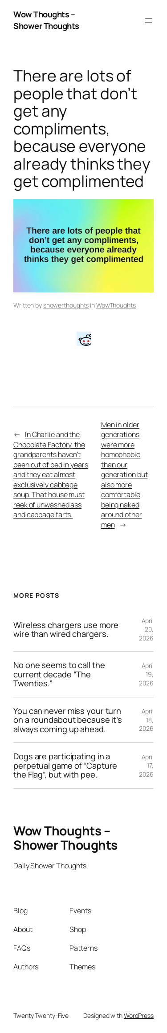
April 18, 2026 (146, 720)
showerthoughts (66, 305)
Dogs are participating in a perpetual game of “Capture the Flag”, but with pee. (65, 765)
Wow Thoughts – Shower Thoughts (46, 20)
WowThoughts (116, 305)
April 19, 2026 (146, 674)
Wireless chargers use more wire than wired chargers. (65, 629)
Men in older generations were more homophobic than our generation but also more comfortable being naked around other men (124, 475)
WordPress (139, 1015)
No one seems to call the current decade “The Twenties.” (59, 674)
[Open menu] (148, 20)
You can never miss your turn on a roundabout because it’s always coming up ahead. (67, 719)
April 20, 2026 (146, 629)
